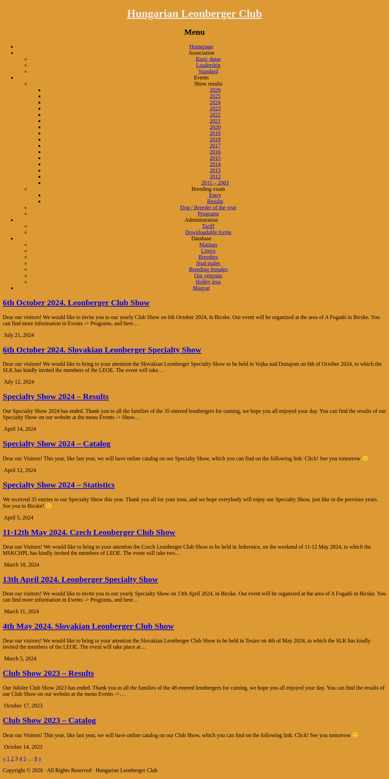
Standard (208, 71)
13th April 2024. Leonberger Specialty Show (80, 579)
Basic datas (208, 59)
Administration (201, 220)
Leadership (208, 65)
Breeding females (208, 269)
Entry (215, 195)
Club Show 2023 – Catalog (49, 720)
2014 (215, 164)
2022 (215, 115)
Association (201, 53)
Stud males (208, 263)
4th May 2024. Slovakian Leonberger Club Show (88, 626)
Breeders (208, 257)
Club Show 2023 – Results (48, 673)
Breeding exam (208, 189)
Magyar (201, 288)
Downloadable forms (208, 232)
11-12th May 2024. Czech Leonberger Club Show (89, 532)
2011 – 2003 (215, 183)
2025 (215, 96)
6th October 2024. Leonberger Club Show (76, 302)
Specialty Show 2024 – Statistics (59, 484)
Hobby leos (208, 282)
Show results (208, 84)
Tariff (208, 226)
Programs (208, 214)
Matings (208, 245)
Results (215, 201)
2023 (215, 108)
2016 (215, 152)
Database (201, 238)
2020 (215, 127)
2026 (215, 90)
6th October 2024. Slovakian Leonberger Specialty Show (102, 349)
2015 (215, 158)
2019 (215, 133)
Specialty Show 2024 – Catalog (56, 443)
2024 (215, 102)
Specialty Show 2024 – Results (56, 396)
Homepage (201, 47)
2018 (215, 139)
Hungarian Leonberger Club (194, 13)
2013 (215, 170)
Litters (208, 251)
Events (201, 77)
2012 (215, 176)
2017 (215, 146)
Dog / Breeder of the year (208, 207)
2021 (215, 121)
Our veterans (208, 275)
